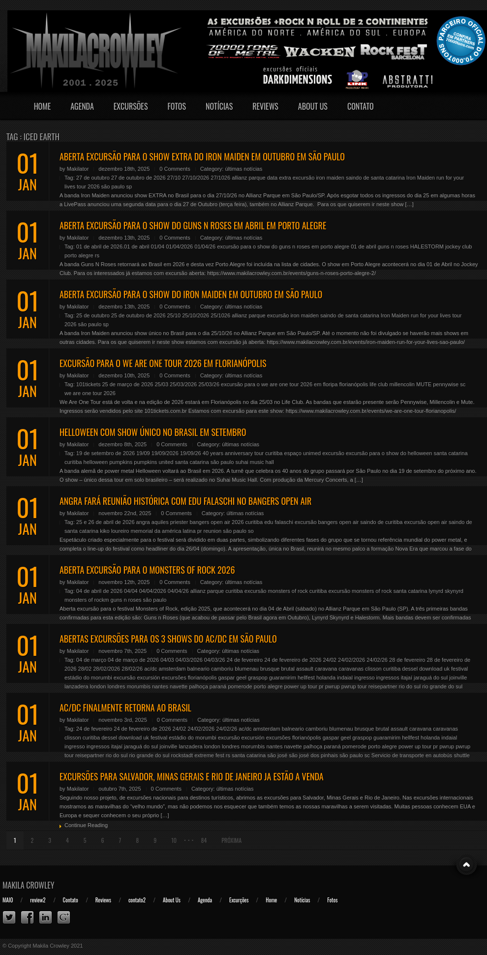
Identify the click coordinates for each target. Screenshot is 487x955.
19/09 (143, 453)
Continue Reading (86, 825)
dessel (410, 669)
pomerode (240, 686)
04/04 (131, 591)
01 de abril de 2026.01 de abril (113, 246)
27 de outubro (93, 178)
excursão (333, 453)
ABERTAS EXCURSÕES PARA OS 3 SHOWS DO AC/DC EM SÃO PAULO (168, 638)
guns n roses (393, 246)
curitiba (273, 453)
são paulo (113, 186)
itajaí (406, 677)
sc (462, 384)
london (98, 686)
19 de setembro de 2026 (105, 453)
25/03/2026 (183, 384)
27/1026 (220, 178)
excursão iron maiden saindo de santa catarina (349, 178)
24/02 (329, 660)
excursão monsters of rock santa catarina (377, 591)
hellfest (306, 677)
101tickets (88, 384)
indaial (345, 677)
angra (143, 522)
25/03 (161, 384)
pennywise (445, 384)
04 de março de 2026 (133, 660)
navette (178, 686)
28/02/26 (132, 669)
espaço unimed (302, 453)
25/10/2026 (195, 315)
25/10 (174, 315)
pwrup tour (354, 686)
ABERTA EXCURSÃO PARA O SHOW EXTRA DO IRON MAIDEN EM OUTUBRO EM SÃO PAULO (202, 156)
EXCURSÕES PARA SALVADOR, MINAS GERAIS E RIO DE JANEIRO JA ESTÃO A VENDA (192, 776)
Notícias (219, 106)
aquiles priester (170, 522)
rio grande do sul (442, 686)
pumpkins (120, 462)
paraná (218, 686)
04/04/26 (178, 591)
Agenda (82, 106)
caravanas (351, 669)
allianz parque (249, 178)
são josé (277, 755)
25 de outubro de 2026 (138, 315)
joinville (458, 677)
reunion (213, 531)
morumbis (139, 686)
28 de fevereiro (407, 660)
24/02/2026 (351, 660)
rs (97, 255)
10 (174, 840)
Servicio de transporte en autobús (412, 755)
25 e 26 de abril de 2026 (105, 522)
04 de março (91, 660)
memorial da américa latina (163, 531)
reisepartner (382, 686)
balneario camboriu (210, 669)
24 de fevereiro (245, 660)
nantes (160, 686)
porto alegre (78, 255)
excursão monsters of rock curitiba (285, 591)
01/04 (158, 246)
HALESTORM (427, 246)
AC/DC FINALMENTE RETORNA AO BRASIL (125, 707)
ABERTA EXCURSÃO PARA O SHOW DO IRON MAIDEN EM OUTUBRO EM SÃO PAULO (191, 294)
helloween (96, 462)
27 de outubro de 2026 (138, 178)
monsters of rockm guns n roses (103, 600)
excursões (174, 677)
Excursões (131, 106)
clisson (373, 669)
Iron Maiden (420, 178)
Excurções (238, 900)
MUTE (423, 384)
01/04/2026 (179, 246)
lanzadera (76, 686)
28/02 (85, 669)
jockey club (458, 246)
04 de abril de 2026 (99, 591)
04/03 (167, 660)
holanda (325, 677)
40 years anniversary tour (233, 453)
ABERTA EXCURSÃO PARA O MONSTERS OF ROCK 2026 (147, 569)
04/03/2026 (189, 660)
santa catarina (192, 462)
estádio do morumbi (88, 677)
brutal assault (297, 669)
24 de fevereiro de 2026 (292, 660)
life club (378, 384)
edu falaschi (278, 522)
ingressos (387, 677)
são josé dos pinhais (313, 755)
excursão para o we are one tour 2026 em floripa (279, 384)
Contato (360, 106)
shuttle (461, 755)
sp (129, 186)
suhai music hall (254, 462)
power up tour (300, 686)
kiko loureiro (114, 531)
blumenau (246, 669)
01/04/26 (204, 246)
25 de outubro (93, 315)
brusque (270, 669)
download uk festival (443, 669)
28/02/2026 (106, 669)
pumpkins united (153, 462)
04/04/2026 (152, 591)
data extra (279, 178)
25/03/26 (208, 384)
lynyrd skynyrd (446, 591)
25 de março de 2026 (127, 384)
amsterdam (172, 669)
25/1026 (220, 315)
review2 (37, 900)
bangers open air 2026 (216, 522)
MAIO (7, 900)
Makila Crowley (28, 885)
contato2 (137, 900)
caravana (326, 669)
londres (116, 686)
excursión (148, 677)
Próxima (231, 840)
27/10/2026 (195, 178)
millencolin (402, 384)
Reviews (265, 106)
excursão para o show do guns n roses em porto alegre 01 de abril (296, 246)
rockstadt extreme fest (197, 755)
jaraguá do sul (431, 677)
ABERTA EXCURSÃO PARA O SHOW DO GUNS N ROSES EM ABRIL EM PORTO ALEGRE (193, 225)
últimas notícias (243, 169)
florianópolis (353, 384)
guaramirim (282, 677)
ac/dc (150, 669)
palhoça (198, 686)
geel (241, 677)
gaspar (226, 677)
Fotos (176, 106)
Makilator (78, 169)
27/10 (174, 178)
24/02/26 (377, 660)
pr (199, 531)
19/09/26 (190, 453)
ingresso (364, 677)
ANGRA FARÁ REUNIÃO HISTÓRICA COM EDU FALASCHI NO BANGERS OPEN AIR (185, 500)
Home (42, 106)
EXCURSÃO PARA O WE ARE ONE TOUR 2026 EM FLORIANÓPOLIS (163, 363)
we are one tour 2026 (90, 393)
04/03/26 (214, 660)
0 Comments (174, 169)
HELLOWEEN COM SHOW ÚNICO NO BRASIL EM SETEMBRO (153, 432)
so (251, 531)
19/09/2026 (165, 453)
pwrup (332, 686)
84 (204, 840)
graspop (258, 677)
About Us (313, 106)
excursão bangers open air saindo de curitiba (349, 522)
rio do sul (410, 686)
